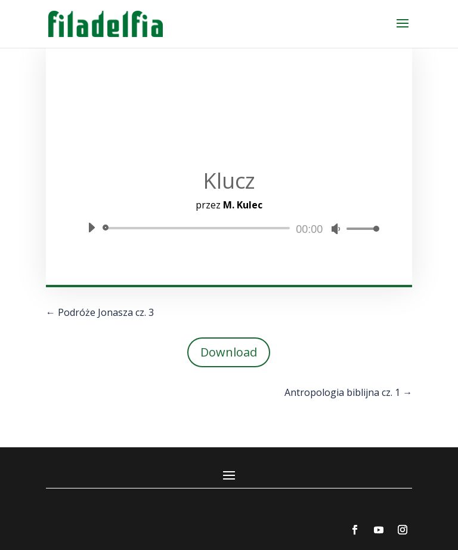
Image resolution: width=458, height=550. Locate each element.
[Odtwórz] (91, 227)
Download (228, 352)
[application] (229, 228)
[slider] (198, 228)
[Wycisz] (335, 228)
